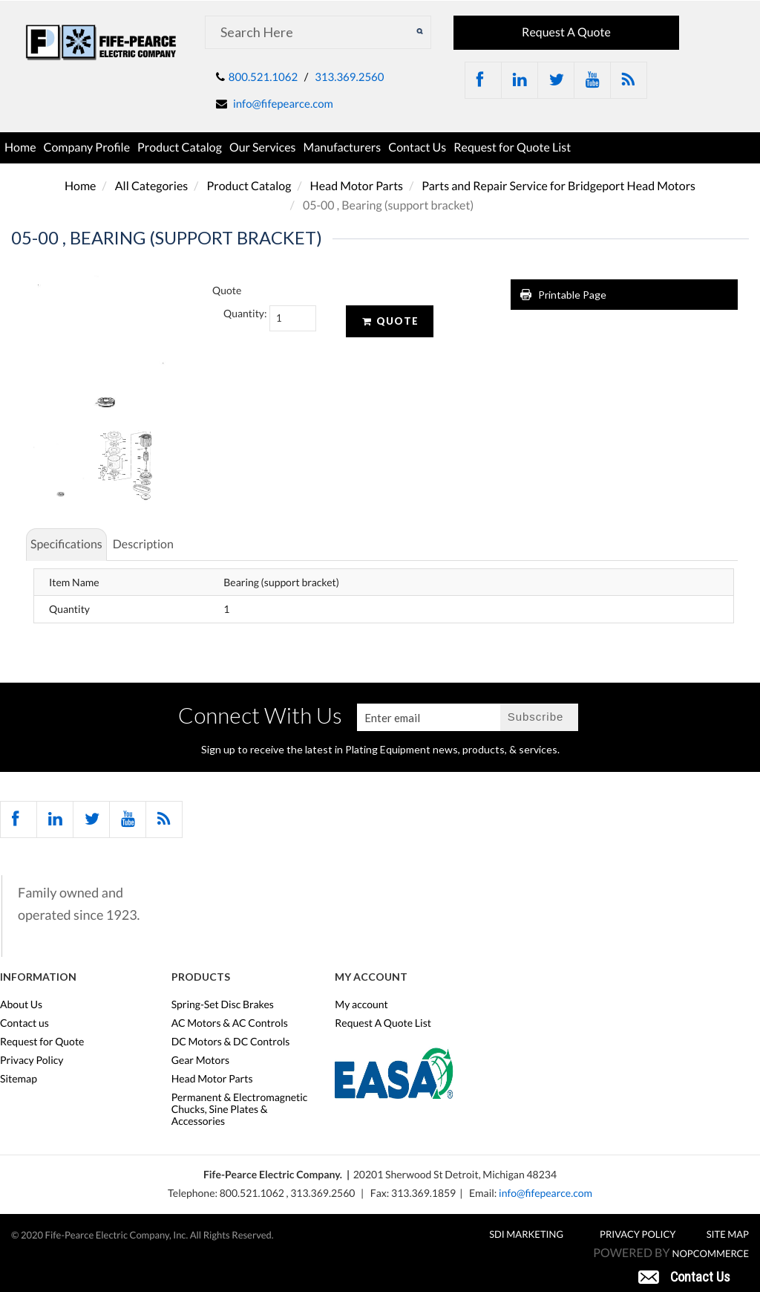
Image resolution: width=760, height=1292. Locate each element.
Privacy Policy (31, 1060)
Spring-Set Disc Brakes (222, 1004)
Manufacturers (342, 147)
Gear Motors (200, 1060)
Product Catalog (179, 147)
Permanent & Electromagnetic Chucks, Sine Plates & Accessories (239, 1109)
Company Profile (87, 147)
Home (20, 147)
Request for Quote (42, 1042)
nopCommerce (710, 1253)
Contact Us (417, 147)
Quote (390, 321)
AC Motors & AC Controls (229, 1023)
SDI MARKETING (526, 1234)
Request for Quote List (512, 147)
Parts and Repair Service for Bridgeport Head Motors (558, 186)
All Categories (152, 186)
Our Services (262, 147)
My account (361, 1004)
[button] (684, 1275)
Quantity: (235, 313)
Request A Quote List (383, 1023)
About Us (21, 1004)
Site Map (728, 1234)
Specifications (66, 544)
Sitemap (18, 1079)
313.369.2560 (349, 77)
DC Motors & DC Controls (230, 1042)
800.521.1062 (263, 77)
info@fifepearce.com (283, 104)
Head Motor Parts (357, 186)
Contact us (24, 1023)
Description (143, 544)
